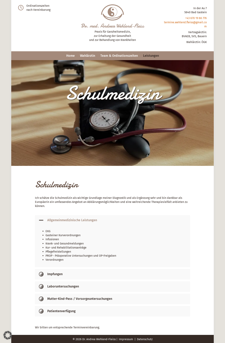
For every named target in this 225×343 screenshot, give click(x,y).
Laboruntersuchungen (63, 286)
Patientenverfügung (61, 311)
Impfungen (55, 274)
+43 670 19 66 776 (196, 18)
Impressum (126, 339)
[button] (112, 220)
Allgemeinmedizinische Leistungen (72, 220)
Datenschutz (145, 339)
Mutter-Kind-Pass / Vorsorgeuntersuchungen (79, 299)
